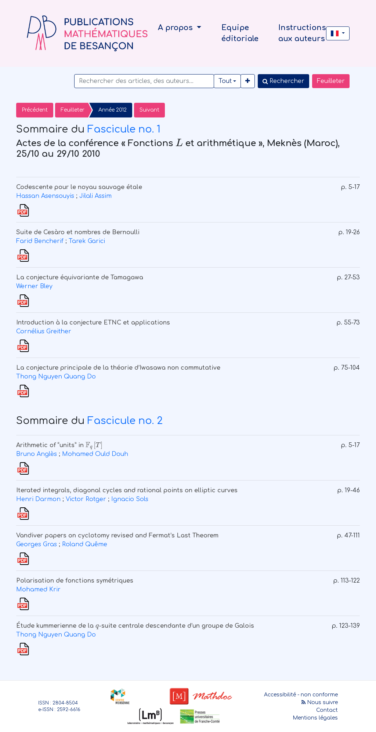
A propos (176, 27)
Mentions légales (315, 718)
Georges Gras (36, 544)
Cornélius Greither (43, 331)
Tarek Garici (87, 241)
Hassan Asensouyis (45, 196)
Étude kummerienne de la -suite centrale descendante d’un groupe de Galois (135, 626)
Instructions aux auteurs (302, 33)
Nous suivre (319, 702)
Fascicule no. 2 (125, 420)
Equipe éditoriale (239, 33)
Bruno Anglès (36, 454)
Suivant (149, 110)
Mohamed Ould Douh (95, 454)
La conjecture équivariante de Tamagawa (79, 277)
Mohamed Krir (38, 589)
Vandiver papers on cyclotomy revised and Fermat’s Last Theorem (117, 535)
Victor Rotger (86, 499)
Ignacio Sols (129, 499)
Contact (327, 710)
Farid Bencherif (40, 241)
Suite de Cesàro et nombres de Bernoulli (78, 232)
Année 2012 (112, 110)
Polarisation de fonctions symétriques (74, 580)
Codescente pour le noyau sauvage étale (79, 187)
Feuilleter (331, 81)
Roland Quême (84, 544)
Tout (225, 81)
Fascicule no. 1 (123, 129)
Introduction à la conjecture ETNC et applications (93, 322)
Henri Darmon (38, 499)
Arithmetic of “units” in (59, 445)
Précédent (35, 110)
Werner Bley (34, 286)
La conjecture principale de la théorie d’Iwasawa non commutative (118, 368)
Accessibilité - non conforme (301, 694)
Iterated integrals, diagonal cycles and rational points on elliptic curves (127, 490)
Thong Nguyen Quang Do (56, 376)
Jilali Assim (95, 196)
